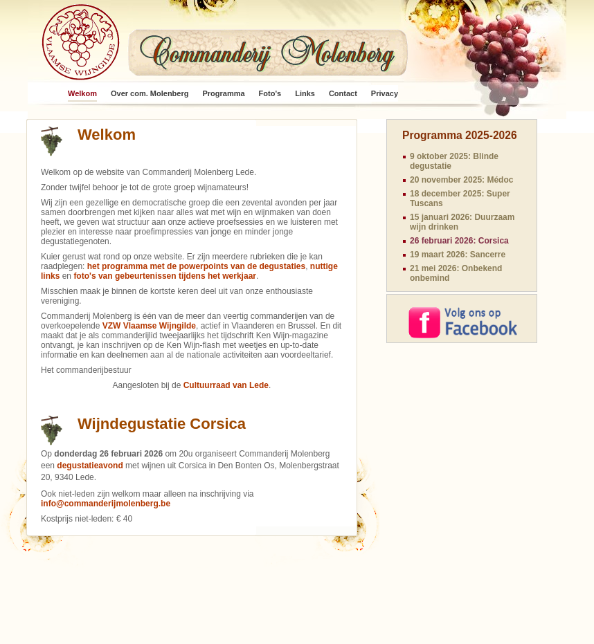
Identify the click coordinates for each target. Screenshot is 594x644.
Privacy (384, 93)
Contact (343, 93)
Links (305, 93)
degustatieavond (90, 465)
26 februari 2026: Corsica (459, 241)
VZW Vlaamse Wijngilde (149, 326)
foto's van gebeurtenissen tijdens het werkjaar (164, 276)
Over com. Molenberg (149, 93)
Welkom (82, 93)
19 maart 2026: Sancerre (457, 254)
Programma (223, 93)
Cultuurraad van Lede (226, 385)
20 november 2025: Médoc (461, 180)
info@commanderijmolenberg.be (105, 503)
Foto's (270, 93)
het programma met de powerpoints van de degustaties (196, 266)
